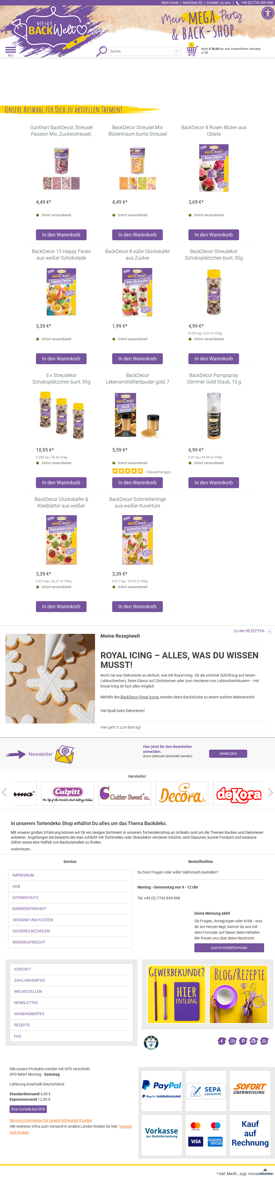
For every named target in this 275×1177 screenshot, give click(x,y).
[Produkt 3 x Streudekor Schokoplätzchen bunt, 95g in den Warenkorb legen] (61, 484)
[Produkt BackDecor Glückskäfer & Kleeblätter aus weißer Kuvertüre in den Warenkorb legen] (61, 608)
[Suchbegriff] (139, 51)
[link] (69, 23)
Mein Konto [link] (170, 3)
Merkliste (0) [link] (193, 3)
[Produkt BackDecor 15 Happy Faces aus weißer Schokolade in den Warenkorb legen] (61, 360)
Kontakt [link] (219, 3)
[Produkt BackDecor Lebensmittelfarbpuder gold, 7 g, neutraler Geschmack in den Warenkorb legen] (137, 484)
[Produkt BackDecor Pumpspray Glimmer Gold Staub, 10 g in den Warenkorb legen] (213, 484)
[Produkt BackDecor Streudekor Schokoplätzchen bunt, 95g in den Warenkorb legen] (213, 360)
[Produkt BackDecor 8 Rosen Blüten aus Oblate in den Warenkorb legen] (213, 236)
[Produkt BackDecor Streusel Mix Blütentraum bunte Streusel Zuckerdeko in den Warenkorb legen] (137, 236)
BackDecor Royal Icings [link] (140, 697)
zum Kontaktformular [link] (229, 947)
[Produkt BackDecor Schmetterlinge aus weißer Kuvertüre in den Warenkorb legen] (137, 608)
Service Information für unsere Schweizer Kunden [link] (51, 1120)
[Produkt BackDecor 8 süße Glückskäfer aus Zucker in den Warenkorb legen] (137, 360)
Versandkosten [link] (261, 1174)
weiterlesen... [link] (22, 849)
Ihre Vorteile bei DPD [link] (28, 1109)
